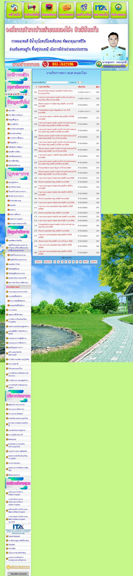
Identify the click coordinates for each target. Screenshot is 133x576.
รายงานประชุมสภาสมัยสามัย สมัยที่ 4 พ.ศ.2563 (56, 178)
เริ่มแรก (38, 262)
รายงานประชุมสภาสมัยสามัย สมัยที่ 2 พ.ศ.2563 (56, 202)
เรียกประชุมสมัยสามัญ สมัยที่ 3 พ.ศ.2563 (53, 199)
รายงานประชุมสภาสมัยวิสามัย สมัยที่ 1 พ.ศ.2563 (56, 217)
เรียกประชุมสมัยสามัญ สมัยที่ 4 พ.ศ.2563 (53, 182)
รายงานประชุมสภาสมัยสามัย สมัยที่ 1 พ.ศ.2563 (56, 221)
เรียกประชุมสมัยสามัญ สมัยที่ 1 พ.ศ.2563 (53, 213)
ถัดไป (86, 262)
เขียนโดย (81, 87)
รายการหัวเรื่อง (44, 87)
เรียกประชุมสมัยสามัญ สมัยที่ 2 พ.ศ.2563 (53, 231)
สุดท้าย (93, 262)
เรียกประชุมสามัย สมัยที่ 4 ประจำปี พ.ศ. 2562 (55, 241)
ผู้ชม (97, 87)
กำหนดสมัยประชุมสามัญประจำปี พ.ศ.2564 (54, 168)
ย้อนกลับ (48, 262)
